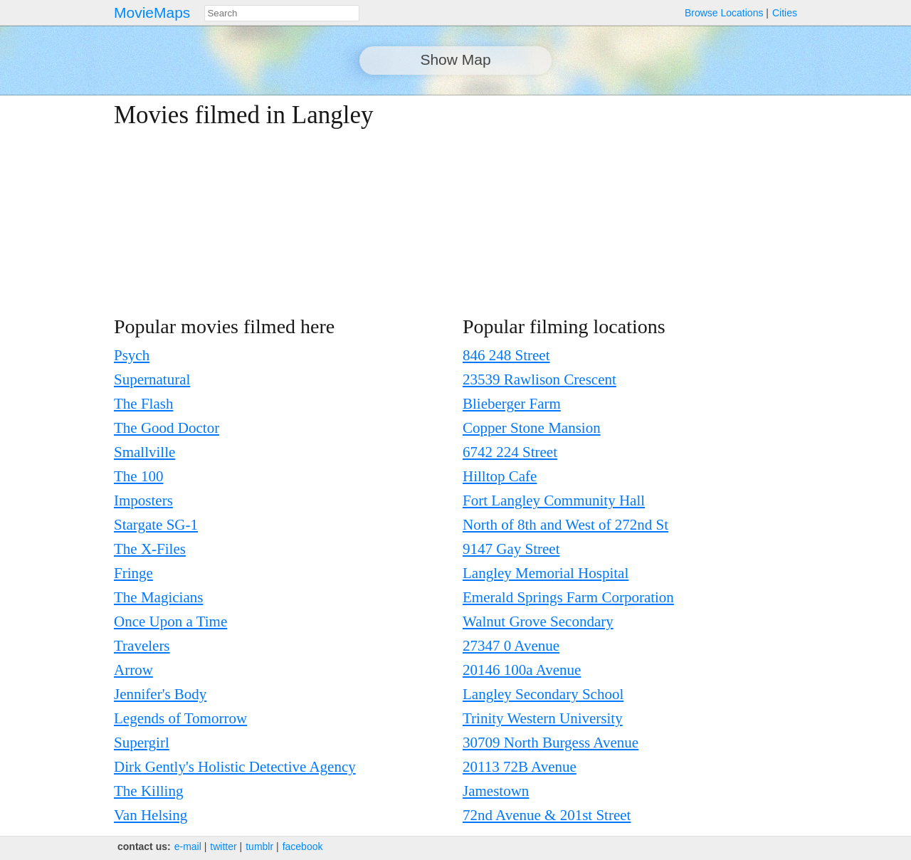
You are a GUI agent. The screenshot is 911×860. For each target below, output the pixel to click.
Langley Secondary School (543, 694)
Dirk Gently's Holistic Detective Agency (235, 766)
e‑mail (187, 846)
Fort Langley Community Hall (554, 500)
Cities (784, 13)
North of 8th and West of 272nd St (565, 524)
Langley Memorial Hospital (545, 573)
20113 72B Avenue (519, 766)
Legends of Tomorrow (180, 718)
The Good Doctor (166, 427)
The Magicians (158, 597)
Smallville (144, 452)
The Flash (143, 403)
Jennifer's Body (160, 694)
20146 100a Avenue (522, 669)
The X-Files (150, 548)
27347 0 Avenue (511, 645)
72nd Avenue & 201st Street (547, 815)
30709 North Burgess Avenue (550, 742)
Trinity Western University (543, 718)
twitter (223, 846)
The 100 (138, 476)
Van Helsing (150, 815)
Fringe (133, 573)
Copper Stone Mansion (532, 427)
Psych (131, 355)
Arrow (133, 669)
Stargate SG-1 (156, 524)
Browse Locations (724, 13)
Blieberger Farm (512, 403)
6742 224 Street (510, 452)
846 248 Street (506, 355)
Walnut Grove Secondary (538, 621)
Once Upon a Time (170, 621)
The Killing (148, 790)
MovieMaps (152, 12)
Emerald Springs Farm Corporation (568, 597)
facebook (303, 846)
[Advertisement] (673, 200)
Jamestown (496, 790)
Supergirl (141, 742)
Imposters (143, 500)
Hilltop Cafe (500, 476)
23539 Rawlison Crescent (539, 379)
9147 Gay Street (511, 548)
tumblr (259, 846)
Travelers (142, 645)
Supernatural (152, 379)
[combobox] (281, 13)
